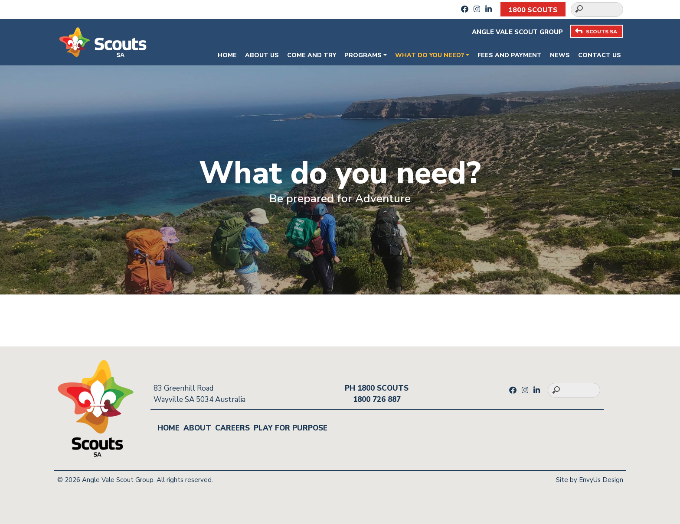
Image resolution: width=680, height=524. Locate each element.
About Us (262, 55)
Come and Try (311, 55)
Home (227, 55)
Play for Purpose (290, 428)
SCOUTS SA (596, 31)
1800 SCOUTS (533, 10)
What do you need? (429, 55)
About (197, 428)
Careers (232, 428)
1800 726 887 (377, 399)
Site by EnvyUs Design (589, 479)
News (560, 55)
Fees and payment (509, 55)
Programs (363, 55)
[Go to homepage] (102, 41)
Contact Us (599, 55)
